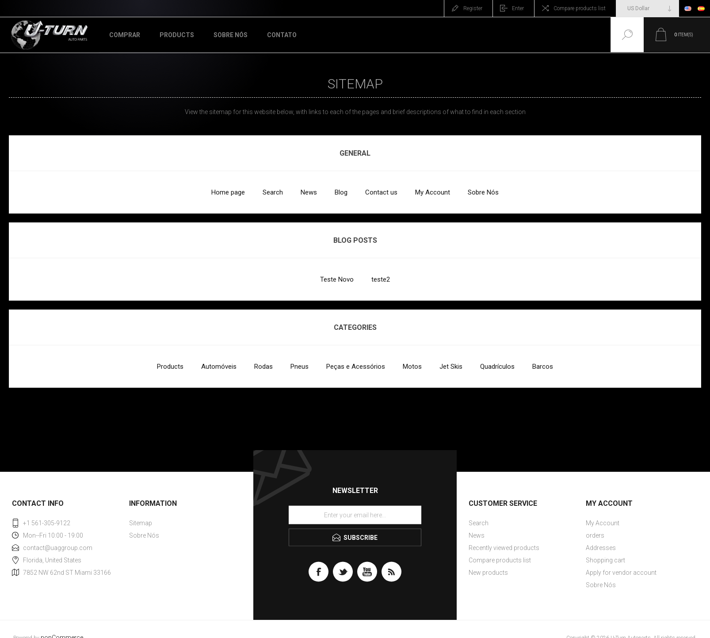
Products (170, 367)
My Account (432, 192)
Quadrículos (497, 367)
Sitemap (140, 523)
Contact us (381, 192)
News (309, 192)
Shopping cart (605, 560)
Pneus (299, 367)
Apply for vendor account (621, 572)
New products (488, 572)
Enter (518, 8)
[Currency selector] (647, 8)
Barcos (542, 367)
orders (595, 535)
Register (472, 8)
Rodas (263, 367)
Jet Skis (450, 367)
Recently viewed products (504, 547)
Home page (228, 192)
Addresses (601, 547)
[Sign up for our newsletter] (355, 515)
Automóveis (219, 367)
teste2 (380, 279)
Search (273, 192)
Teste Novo (337, 279)
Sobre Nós (483, 192)
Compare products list (579, 8)
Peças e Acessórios (355, 367)
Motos (412, 367)
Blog (341, 192)
